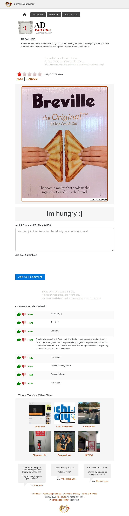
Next (20, 78)
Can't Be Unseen (64, 427)
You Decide (71, 15)
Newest (53, 15)
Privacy (76, 494)
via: (32, 485)
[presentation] (41, 264)
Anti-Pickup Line (68, 479)
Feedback (36, 494)
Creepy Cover (64, 455)
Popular (38, 15)
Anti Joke (38, 485)
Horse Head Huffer (60, 500)
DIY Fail (89, 455)
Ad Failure (40, 427)
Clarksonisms (102, 481)
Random (32, 78)
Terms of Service (89, 494)
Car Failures (89, 427)
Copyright (67, 494)
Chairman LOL (40, 455)
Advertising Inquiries (52, 494)
